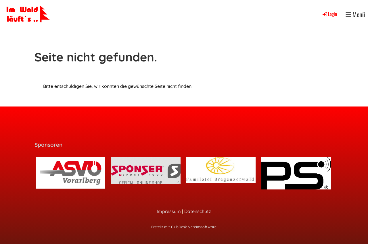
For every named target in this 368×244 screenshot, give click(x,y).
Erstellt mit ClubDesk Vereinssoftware (183, 226)
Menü (355, 14)
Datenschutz (197, 211)
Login (329, 14)
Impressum (169, 211)
